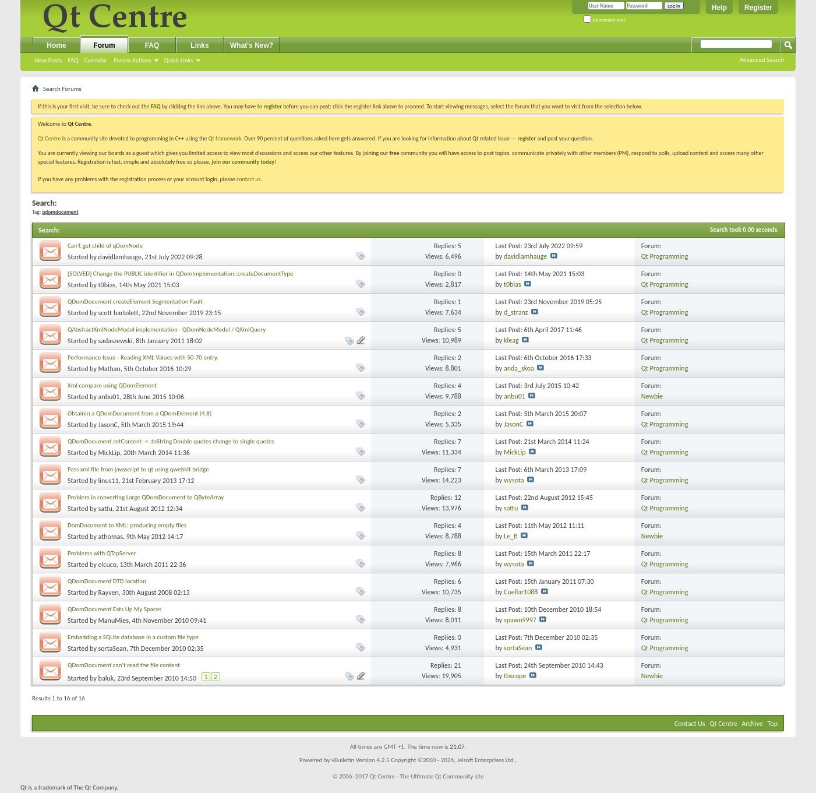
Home (56, 45)
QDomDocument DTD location (107, 581)
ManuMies (113, 620)
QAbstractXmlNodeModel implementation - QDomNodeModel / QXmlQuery (167, 329)
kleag (511, 340)
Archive (752, 724)
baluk (106, 678)
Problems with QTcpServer (102, 553)
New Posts (48, 60)
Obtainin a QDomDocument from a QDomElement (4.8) (139, 413)
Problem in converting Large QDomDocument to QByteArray (146, 497)
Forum (104, 45)
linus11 (108, 481)
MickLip (109, 453)
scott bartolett (118, 313)
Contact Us (689, 724)
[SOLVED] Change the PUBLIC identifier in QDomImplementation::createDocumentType (181, 273)
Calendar (95, 60)
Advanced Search (762, 60)
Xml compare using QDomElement (112, 385)
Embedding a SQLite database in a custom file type (133, 637)
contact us (248, 179)
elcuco (107, 565)
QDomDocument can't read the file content (124, 665)
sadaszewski (115, 341)
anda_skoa (519, 368)
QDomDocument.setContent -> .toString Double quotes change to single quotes (171, 441)
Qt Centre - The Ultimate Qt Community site (427, 776)
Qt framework (225, 138)
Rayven (108, 592)
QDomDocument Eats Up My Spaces (114, 609)
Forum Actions (132, 60)
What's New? (251, 45)
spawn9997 (520, 620)
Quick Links (178, 60)
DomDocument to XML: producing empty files (127, 525)
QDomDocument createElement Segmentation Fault (135, 301)
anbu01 (109, 397)
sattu (105, 509)
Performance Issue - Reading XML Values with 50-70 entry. (143, 357)
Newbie (652, 396)
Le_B (511, 536)
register (527, 138)
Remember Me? (605, 20)
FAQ (73, 60)
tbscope (515, 676)
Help (719, 7)
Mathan (109, 369)
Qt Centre (49, 138)
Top (773, 724)
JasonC (108, 425)
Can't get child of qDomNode (105, 245)
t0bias (107, 285)
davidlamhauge (120, 257)
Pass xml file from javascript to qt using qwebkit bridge (138, 469)
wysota (514, 480)
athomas (110, 537)
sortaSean (112, 648)
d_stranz (516, 312)
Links (199, 45)
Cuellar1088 (521, 592)
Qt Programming (664, 256)
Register (758, 7)
